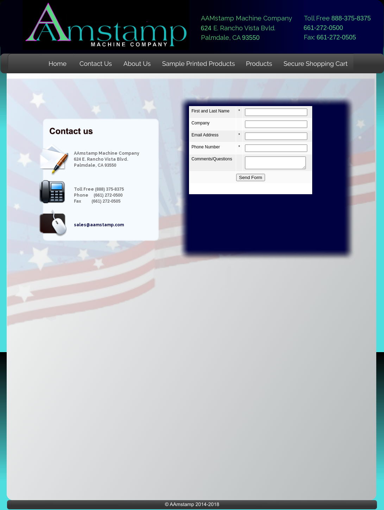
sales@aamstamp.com (99, 224)
